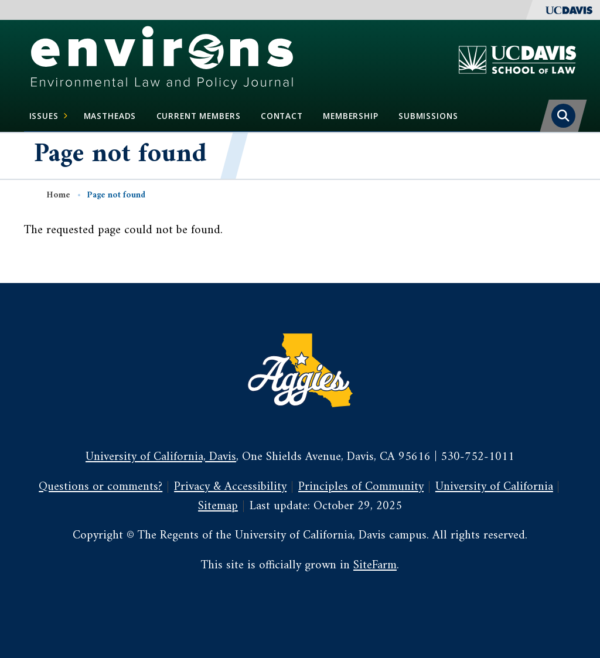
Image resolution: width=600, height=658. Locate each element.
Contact (282, 115)
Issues (49, 116)
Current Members (198, 115)
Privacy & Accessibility (230, 486)
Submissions (428, 115)
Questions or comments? (100, 486)
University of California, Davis (161, 457)
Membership (351, 115)
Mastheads (110, 115)
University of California (494, 486)
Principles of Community (361, 486)
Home (58, 195)
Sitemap (218, 506)
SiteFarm (375, 565)
